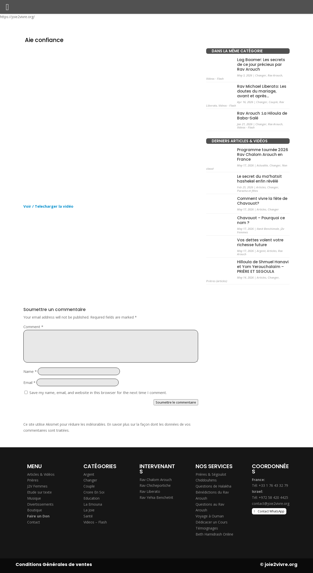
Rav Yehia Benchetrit (156, 497)
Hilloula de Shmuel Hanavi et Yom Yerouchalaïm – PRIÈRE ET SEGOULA (263, 266)
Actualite (262, 165)
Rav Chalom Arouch (156, 479)
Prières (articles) (216, 281)
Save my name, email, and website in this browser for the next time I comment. (98, 392)
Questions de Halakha (213, 486)
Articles (261, 187)
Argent (261, 251)
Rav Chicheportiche (155, 485)
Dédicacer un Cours (212, 522)
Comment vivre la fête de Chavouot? (262, 201)
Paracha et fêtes (247, 191)
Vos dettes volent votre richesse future (260, 242)
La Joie (89, 510)
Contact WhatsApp (271, 511)
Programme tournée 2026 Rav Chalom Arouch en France (262, 154)
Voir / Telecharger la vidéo (48, 206)
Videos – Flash (95, 522)
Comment (33, 326)
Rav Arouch (275, 75)
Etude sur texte (39, 492)
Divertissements (40, 504)
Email (29, 382)
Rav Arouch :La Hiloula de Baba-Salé (262, 116)
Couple (273, 102)
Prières (32, 480)
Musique (34, 498)
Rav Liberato (150, 491)
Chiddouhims (206, 480)
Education (91, 498)
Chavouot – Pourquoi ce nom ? (261, 220)
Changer (260, 75)
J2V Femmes (37, 486)
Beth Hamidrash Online (214, 534)
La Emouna (92, 504)
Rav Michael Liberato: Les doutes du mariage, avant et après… (261, 91)
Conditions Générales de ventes (54, 564)
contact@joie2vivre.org (270, 503)
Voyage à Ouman (210, 516)
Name (30, 371)
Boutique (34, 510)
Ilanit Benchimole (268, 229)
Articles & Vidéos (41, 474)
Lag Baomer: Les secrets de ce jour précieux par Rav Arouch (261, 64)
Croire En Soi (93, 492)
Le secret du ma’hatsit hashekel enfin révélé (259, 179)
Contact (33, 522)
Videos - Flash (215, 78)
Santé (88, 516)
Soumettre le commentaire (176, 402)
